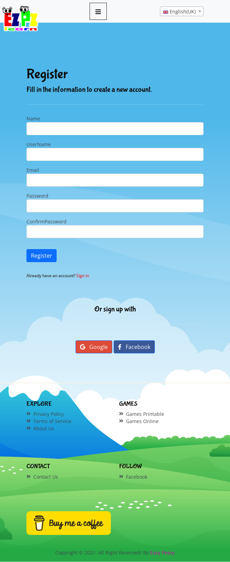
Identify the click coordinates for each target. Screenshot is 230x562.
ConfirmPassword (46, 221)
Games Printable (145, 414)
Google (94, 347)
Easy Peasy (162, 552)
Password (37, 195)
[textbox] (181, 11)
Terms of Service (52, 421)
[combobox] (182, 11)
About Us (43, 428)
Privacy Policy (48, 414)
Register (41, 255)
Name (33, 118)
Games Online (142, 421)
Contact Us (45, 476)
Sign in (82, 276)
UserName (38, 144)
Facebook (134, 347)
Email (32, 170)
